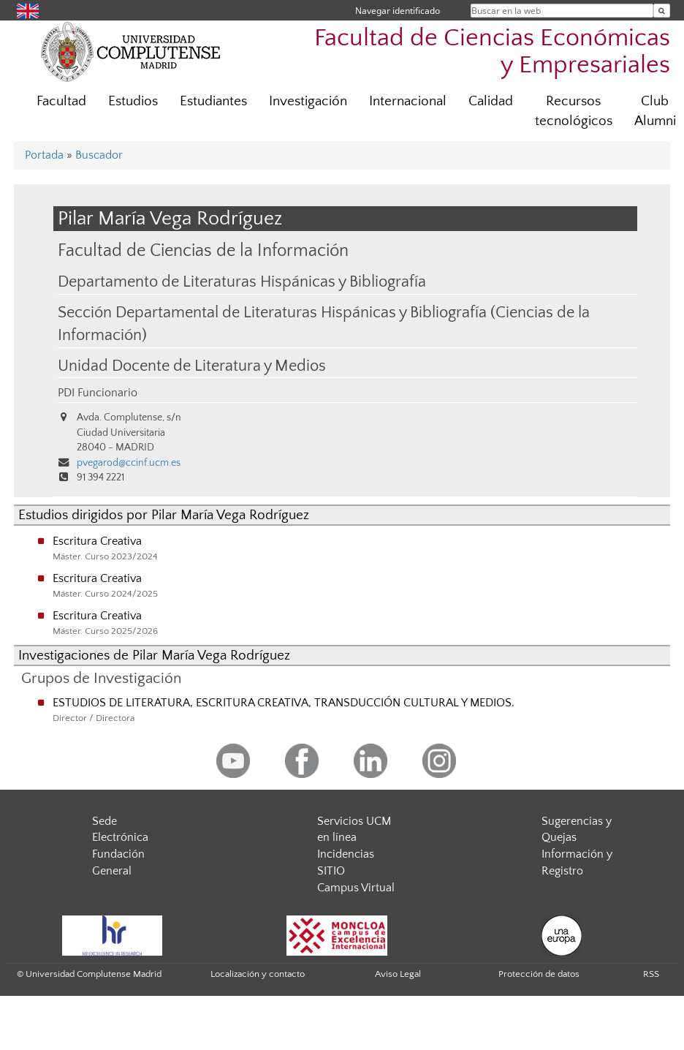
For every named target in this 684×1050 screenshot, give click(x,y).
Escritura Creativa (97, 541)
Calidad (490, 101)
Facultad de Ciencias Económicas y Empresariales (492, 52)
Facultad (61, 101)
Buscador (99, 155)
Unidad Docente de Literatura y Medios (192, 366)
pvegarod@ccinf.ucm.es (128, 463)
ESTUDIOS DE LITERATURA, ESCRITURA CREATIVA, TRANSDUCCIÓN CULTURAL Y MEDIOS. (283, 702)
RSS (651, 974)
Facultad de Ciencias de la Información (203, 250)
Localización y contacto (257, 974)
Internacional (407, 101)
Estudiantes (213, 101)
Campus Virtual (356, 887)
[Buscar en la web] (661, 11)
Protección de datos (539, 974)
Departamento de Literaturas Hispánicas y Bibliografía (242, 282)
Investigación (308, 101)
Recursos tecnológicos (573, 111)
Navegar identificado (397, 10)
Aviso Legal (398, 974)
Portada (44, 155)
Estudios (133, 101)
